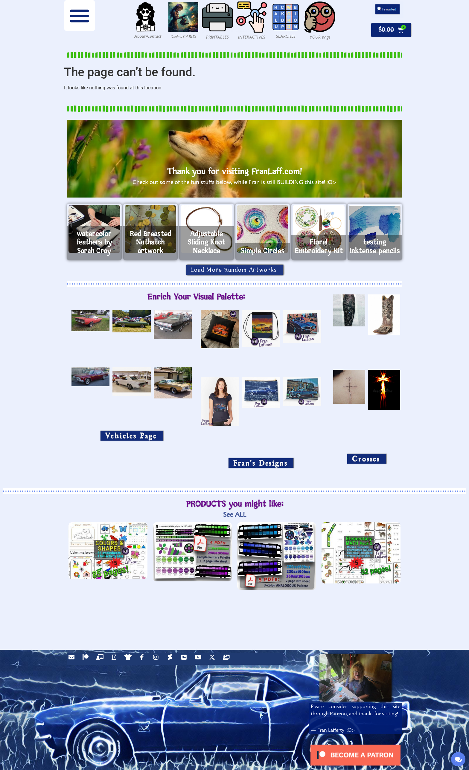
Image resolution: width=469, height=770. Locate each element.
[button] (79, 15)
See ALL (234, 514)
